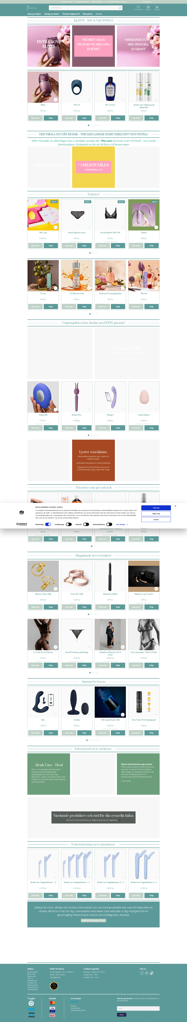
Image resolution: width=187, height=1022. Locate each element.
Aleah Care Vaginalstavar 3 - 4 (144, 882)
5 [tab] (99, 740)
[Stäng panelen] (175, 999)
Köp (51, 118)
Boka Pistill (31, 974)
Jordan (77, 720)
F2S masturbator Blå (110, 720)
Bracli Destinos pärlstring (76, 652)
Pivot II (77, 105)
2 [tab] (91, 125)
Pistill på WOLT (32, 987)
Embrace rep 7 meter (144, 594)
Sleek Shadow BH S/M (110, 233)
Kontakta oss (32, 983)
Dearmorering (32, 985)
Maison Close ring (43, 594)
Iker (43, 720)
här (119, 820)
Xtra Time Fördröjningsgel (144, 720)
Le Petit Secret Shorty (43, 652)
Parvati (144, 293)
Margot (110, 415)
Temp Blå (43, 415)
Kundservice (146, 2)
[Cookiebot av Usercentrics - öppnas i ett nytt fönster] (22, 1018)
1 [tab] (88, 125)
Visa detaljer (120, 1018)
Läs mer (35, 118)
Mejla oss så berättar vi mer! (93, 920)
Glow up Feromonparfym (110, 293)
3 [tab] (94, 125)
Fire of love (110, 105)
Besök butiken (32, 972)
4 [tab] (98, 125)
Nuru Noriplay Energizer (77, 526)
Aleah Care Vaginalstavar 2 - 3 (110, 882)
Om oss (99, 14)
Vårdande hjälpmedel (71, 14)
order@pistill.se (55, 977)
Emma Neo (77, 415)
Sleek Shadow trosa (76, 233)
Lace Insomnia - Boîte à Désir (144, 652)
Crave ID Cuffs (76, 594)
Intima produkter (34, 14)
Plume (144, 233)
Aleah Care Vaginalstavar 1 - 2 (43, 882)
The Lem (43, 233)
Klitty (43, 105)
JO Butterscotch (77, 293)
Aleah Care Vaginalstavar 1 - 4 (77, 882)
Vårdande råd (32, 981)
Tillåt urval (156, 1007)
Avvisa (156, 1013)
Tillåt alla (156, 1001)
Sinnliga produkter (51, 14)
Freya (43, 293)
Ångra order (31, 976)
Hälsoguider (88, 14)
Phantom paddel (110, 594)
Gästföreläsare (32, 989)
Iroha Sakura (144, 415)
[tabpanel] (43, 96)
